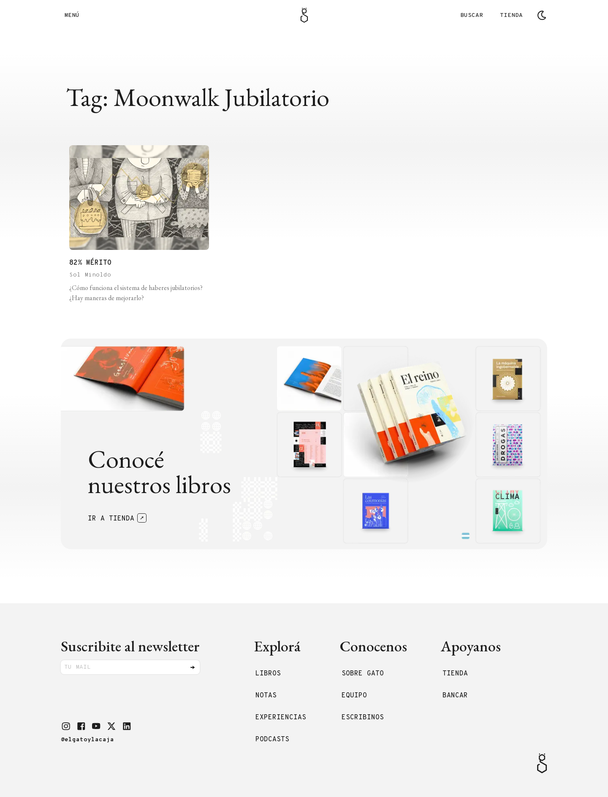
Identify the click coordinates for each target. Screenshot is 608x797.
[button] (66, 726)
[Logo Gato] (304, 15)
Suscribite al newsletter (130, 646)
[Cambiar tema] (542, 15)
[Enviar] (192, 667)
